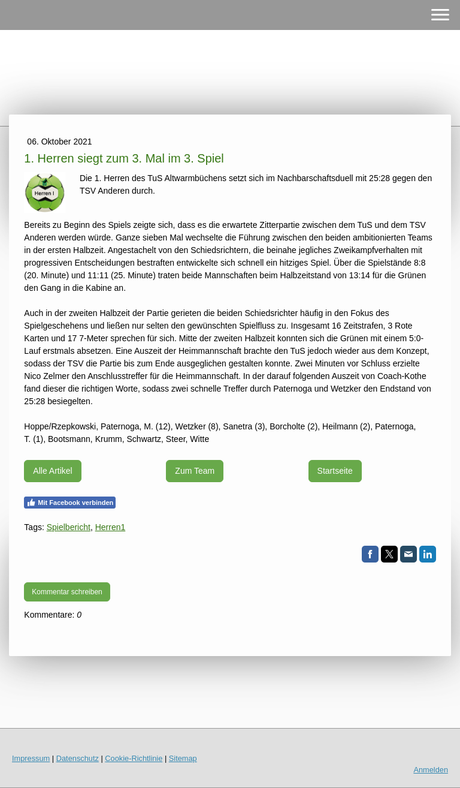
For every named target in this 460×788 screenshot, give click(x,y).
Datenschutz (77, 758)
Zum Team (194, 471)
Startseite (335, 471)
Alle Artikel (52, 471)
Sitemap (183, 758)
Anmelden (430, 769)
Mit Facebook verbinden (69, 502)
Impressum (31, 758)
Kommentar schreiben (67, 592)
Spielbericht (68, 527)
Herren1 (110, 527)
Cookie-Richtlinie (133, 758)
